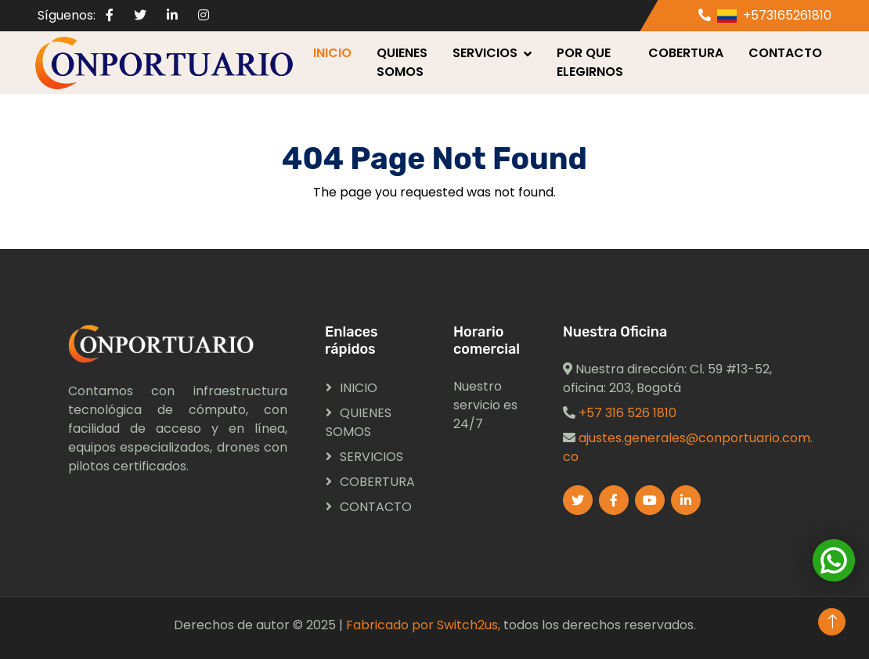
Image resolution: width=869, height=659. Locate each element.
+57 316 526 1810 (627, 413)
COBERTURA (685, 53)
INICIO (332, 53)
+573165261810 (787, 15)
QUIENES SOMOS (402, 62)
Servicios (485, 53)
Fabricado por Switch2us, (423, 625)
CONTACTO (785, 53)
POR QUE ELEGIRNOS (590, 62)
